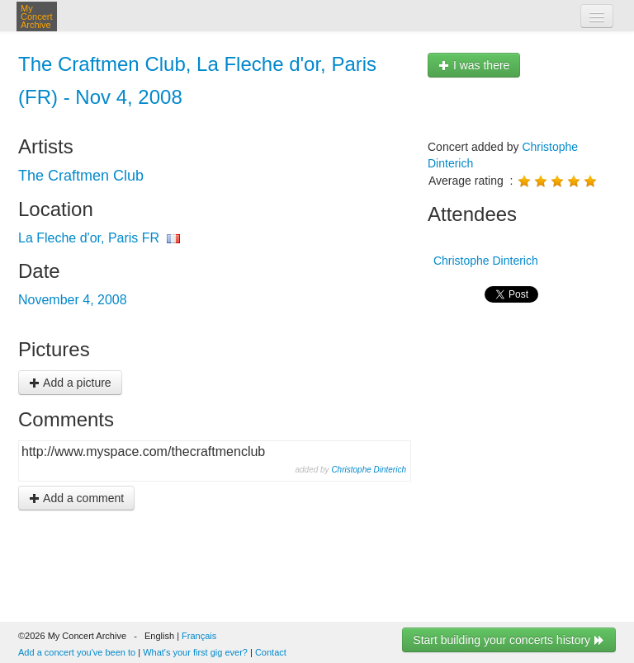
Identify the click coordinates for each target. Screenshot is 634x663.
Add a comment (76, 498)
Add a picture (70, 382)
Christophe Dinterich (368, 469)
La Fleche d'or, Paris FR (88, 238)
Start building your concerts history (509, 640)
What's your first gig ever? (195, 652)
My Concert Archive (37, 16)
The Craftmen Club (81, 175)
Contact (270, 652)
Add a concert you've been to (76, 652)
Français (199, 636)
